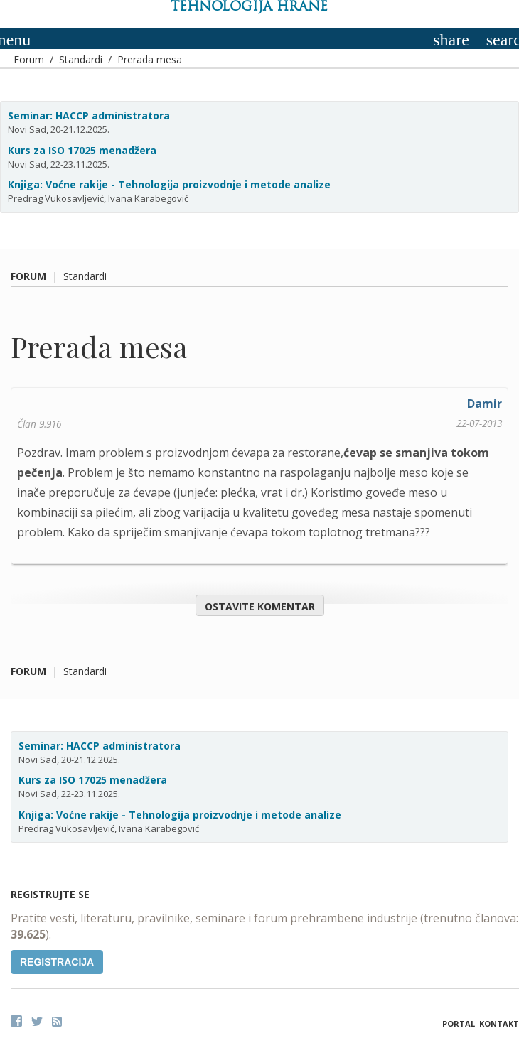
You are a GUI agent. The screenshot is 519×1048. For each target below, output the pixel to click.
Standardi (80, 59)
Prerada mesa (149, 59)
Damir (484, 403)
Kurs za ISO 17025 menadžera (82, 150)
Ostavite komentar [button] (260, 606)
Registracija (57, 962)
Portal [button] (458, 1023)
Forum (29, 59)
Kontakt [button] (499, 1023)
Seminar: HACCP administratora (89, 115)
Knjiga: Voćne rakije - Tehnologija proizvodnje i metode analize (169, 184)
